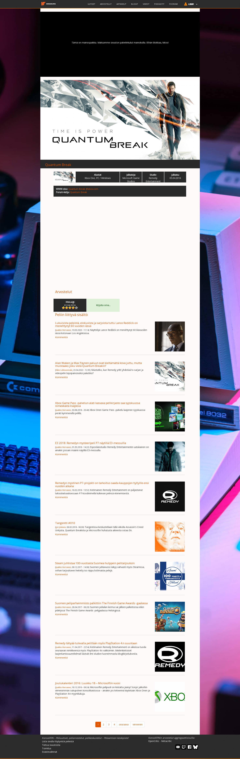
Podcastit (159, 4)
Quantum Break (58, 164)
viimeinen (138, 724)
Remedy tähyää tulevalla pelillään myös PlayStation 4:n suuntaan (96, 643)
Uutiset (91, 4)
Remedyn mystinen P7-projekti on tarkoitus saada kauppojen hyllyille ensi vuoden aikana (102, 484)
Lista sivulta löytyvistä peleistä (58, 741)
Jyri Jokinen (61, 527)
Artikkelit (121, 4)
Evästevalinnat (49, 751)
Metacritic (166, 741)
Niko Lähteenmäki (64, 370)
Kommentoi (61, 337)
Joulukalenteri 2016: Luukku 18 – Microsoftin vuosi (87, 683)
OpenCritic (153, 741)
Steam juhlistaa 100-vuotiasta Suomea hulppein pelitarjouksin (95, 563)
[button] (190, 4)
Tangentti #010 (65, 523)
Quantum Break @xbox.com (83, 188)
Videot (146, 4)
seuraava (124, 724)
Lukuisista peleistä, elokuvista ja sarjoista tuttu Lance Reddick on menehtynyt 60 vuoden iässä (96, 324)
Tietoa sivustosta (51, 744)
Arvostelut (106, 4)
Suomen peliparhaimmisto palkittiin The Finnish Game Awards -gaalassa (101, 603)
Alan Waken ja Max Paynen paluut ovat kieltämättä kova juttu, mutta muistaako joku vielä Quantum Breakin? (98, 364)
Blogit (134, 4)
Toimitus (46, 748)
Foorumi (173, 4)
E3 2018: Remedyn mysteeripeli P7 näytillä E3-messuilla (90, 443)
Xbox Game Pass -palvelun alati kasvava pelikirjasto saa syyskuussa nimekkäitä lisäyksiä (97, 404)
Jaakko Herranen (63, 330)
